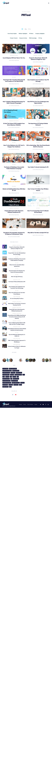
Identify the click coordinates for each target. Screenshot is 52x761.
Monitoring (5, 384)
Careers (36, 404)
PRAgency (13, 372)
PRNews (12, 374)
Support (20, 404)
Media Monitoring (12, 368)
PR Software (5, 368)
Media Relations (6, 378)
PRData (14, 376)
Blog (26, 29)
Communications (6, 372)
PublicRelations (18, 374)
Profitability (16, 378)
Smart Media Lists (15, 382)
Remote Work (19, 372)
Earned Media (5, 386)
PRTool (7, 376)
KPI (17, 376)
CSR (23, 374)
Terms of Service (30, 404)
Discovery (16, 384)
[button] (49, 3)
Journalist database (7, 370)
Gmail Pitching (14, 380)
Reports (22, 382)
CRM (10, 386)
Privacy (24, 404)
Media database (16, 370)
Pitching (10, 384)
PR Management (6, 374)
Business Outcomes (7, 382)
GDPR (20, 384)
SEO (11, 376)
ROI (11, 378)
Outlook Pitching (6, 380)
